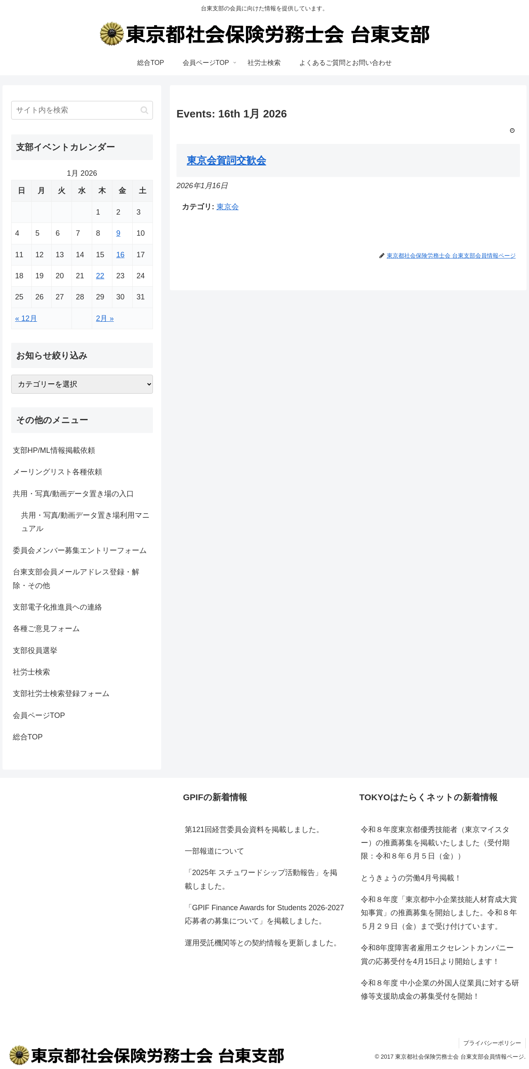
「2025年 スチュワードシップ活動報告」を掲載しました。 (261, 879)
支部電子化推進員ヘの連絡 (57, 607)
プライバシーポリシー (492, 1043)
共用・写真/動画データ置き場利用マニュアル (85, 522)
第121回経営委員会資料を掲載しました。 (254, 829)
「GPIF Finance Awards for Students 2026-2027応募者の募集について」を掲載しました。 (264, 914)
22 (100, 276)
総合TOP (28, 737)
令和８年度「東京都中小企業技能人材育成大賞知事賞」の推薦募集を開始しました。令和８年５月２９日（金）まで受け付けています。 (439, 912)
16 (120, 255)
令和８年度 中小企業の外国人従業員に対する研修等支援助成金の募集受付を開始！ (440, 989)
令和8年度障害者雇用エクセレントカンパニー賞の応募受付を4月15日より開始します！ (437, 954)
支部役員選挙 (35, 650)
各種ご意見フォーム (46, 628)
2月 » (105, 318)
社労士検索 (31, 672)
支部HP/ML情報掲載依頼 (54, 450)
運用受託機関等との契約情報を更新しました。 (263, 943)
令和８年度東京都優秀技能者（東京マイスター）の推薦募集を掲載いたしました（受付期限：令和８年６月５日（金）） (435, 843)
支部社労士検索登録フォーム (61, 693)
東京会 (228, 207)
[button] (144, 110)
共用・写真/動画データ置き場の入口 (73, 494)
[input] (82, 110)
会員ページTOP (39, 715)
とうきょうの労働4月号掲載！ (411, 878)
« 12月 (26, 318)
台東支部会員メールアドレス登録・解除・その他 (76, 578)
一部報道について (214, 851)
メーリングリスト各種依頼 (57, 472)
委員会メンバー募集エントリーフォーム (80, 550)
